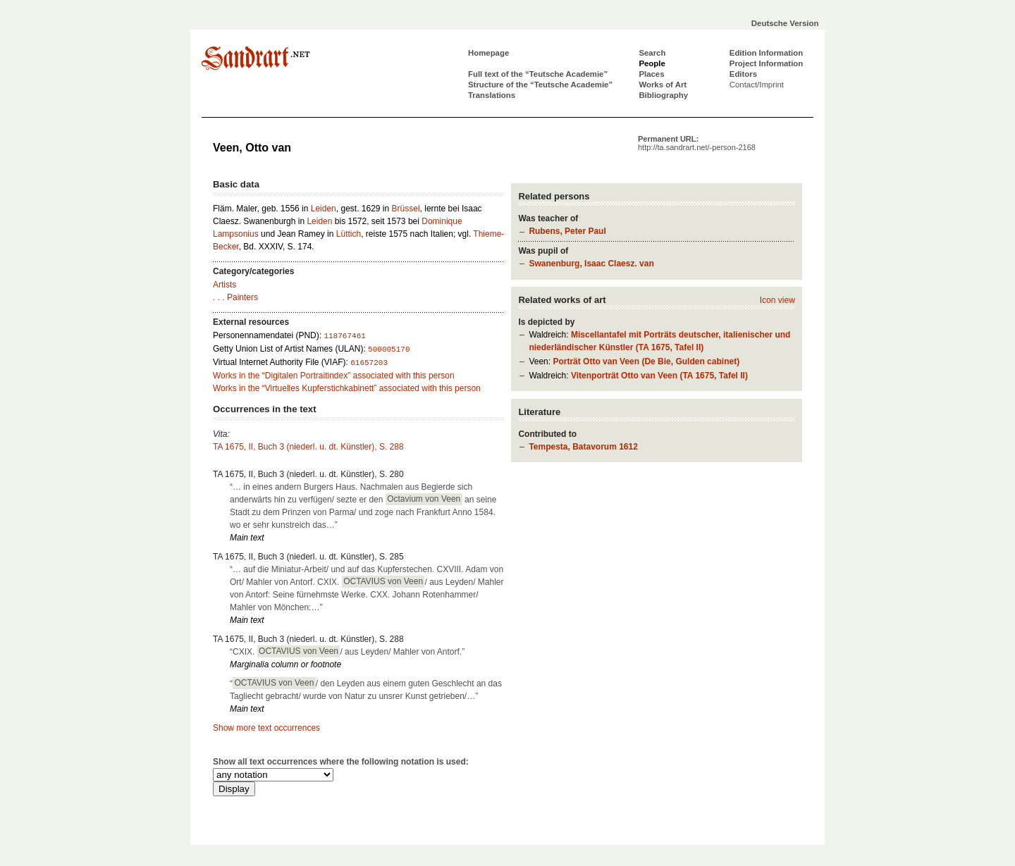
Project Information (766, 63)
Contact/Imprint (757, 84)
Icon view (777, 300)
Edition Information (766, 53)
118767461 (344, 336)
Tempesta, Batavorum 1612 (583, 447)
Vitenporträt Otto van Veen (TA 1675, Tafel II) (659, 376)
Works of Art (663, 84)
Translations (491, 95)
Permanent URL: (697, 143)
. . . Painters (235, 297)
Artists (224, 285)
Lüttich (348, 234)
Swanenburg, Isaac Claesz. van (591, 263)
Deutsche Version (785, 23)
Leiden (323, 209)
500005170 (389, 349)
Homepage (488, 53)
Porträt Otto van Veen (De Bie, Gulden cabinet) (646, 361)
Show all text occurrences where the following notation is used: (341, 762)
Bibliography (663, 95)
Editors (743, 74)
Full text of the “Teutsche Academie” (538, 74)
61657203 (369, 363)
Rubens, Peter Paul (567, 231)
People (652, 63)
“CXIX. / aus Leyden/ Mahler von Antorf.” (347, 651)
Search (652, 53)
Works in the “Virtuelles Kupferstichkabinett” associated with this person (347, 388)
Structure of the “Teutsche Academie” (540, 84)
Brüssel (406, 209)
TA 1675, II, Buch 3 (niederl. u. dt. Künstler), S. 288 (308, 447)
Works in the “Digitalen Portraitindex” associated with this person (334, 376)
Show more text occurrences (266, 728)
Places (651, 74)
